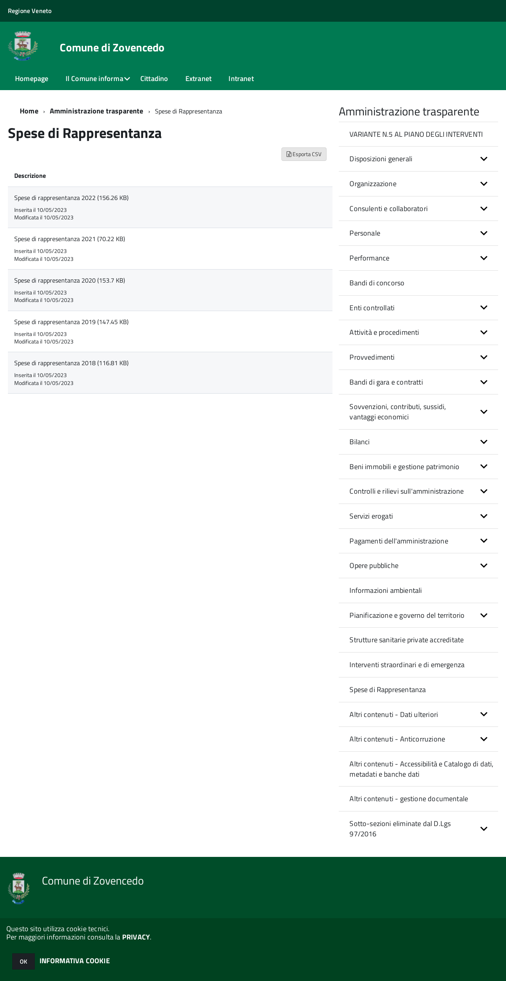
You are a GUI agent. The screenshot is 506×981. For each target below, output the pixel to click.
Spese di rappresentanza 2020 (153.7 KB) (69, 280)
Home (29, 111)
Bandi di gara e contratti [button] (386, 382)
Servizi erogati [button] (371, 516)
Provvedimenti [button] (372, 357)
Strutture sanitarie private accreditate (406, 639)
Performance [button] (369, 258)
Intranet (240, 78)
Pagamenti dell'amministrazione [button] (398, 541)
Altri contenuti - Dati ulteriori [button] (393, 714)
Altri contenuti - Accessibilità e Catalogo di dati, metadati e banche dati (421, 768)
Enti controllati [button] (372, 307)
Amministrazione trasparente (96, 111)
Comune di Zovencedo (112, 47)
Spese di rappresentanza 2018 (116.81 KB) (71, 363)
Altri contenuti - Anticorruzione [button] (397, 739)
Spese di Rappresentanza (387, 689)
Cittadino (154, 78)
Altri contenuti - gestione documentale (408, 798)
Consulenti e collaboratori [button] (388, 208)
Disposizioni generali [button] (380, 158)
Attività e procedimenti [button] (384, 332)
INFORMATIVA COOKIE (75, 960)
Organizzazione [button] (372, 183)
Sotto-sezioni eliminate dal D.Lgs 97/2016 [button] (400, 828)
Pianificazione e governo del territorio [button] (406, 615)
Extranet (198, 78)
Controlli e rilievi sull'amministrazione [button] (406, 491)
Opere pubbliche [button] (373, 565)
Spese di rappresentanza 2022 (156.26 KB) (71, 197)
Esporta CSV (304, 154)
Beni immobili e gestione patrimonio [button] (404, 466)
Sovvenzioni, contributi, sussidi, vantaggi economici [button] (397, 411)
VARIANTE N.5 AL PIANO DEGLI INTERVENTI (416, 134)
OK (23, 961)
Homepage (31, 78)
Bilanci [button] (359, 441)
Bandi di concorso (376, 282)
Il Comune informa (94, 78)
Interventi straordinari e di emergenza (406, 664)
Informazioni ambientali (385, 590)
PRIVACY (136, 937)
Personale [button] (364, 233)
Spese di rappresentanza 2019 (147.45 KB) (71, 321)
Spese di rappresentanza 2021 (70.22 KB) (69, 238)
